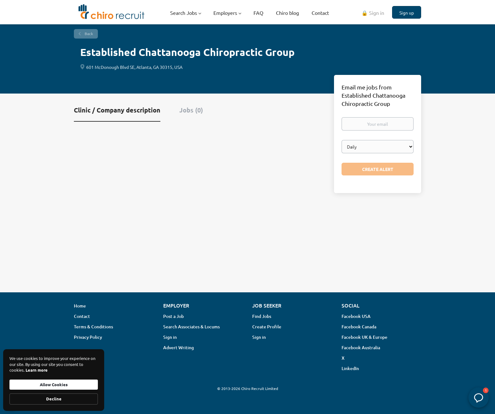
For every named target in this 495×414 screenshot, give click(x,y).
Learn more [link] (37, 370)
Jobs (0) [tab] (191, 110)
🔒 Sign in (372, 12)
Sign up (406, 12)
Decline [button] (54, 398)
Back (88, 33)
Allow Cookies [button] (54, 384)
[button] (478, 397)
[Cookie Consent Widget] (53, 380)
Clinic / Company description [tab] (117, 110)
